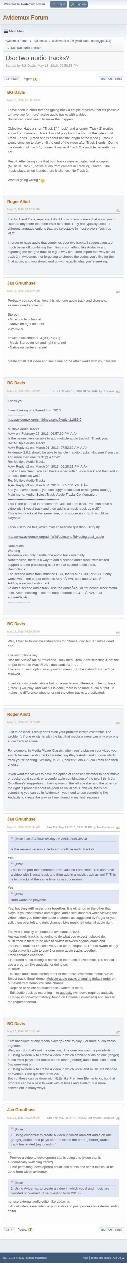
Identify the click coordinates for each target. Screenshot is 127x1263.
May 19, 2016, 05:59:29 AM (23, 722)
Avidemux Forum (25, 17)
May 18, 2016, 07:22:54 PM (23, 209)
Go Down (11, 78)
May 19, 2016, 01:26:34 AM (23, 290)
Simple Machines (36, 1257)
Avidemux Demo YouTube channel (38, 983)
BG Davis (16, 92)
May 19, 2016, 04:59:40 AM (23, 631)
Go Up (9, 1229)
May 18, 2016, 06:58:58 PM (23, 100)
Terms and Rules (101, 1257)
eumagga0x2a (100, 41)
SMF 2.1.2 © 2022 (13, 1257)
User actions (111, 78)
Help (85, 1257)
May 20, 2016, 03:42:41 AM (23, 1031)
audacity (66, 993)
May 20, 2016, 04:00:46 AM (23, 1117)
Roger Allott (18, 202)
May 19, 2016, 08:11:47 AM (23, 827)
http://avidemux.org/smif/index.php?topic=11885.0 (45, 419)
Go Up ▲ (118, 1257)
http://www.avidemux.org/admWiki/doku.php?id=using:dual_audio (56, 536)
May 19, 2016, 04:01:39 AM (23, 390)
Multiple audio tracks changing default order (78, 978)
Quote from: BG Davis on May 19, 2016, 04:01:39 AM (50, 839)
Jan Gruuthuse (21, 283)
